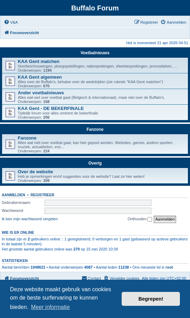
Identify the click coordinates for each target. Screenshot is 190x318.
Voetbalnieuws (95, 52)
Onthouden (140, 219)
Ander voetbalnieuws (41, 92)
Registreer (42, 195)
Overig (94, 163)
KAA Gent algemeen (40, 77)
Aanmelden (13, 195)
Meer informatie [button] (50, 307)
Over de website (35, 171)
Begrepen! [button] (150, 299)
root (169, 267)
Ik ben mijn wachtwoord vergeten (30, 219)
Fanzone (95, 129)
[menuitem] (11, 22)
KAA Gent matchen (39, 61)
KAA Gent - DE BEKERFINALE (51, 108)
